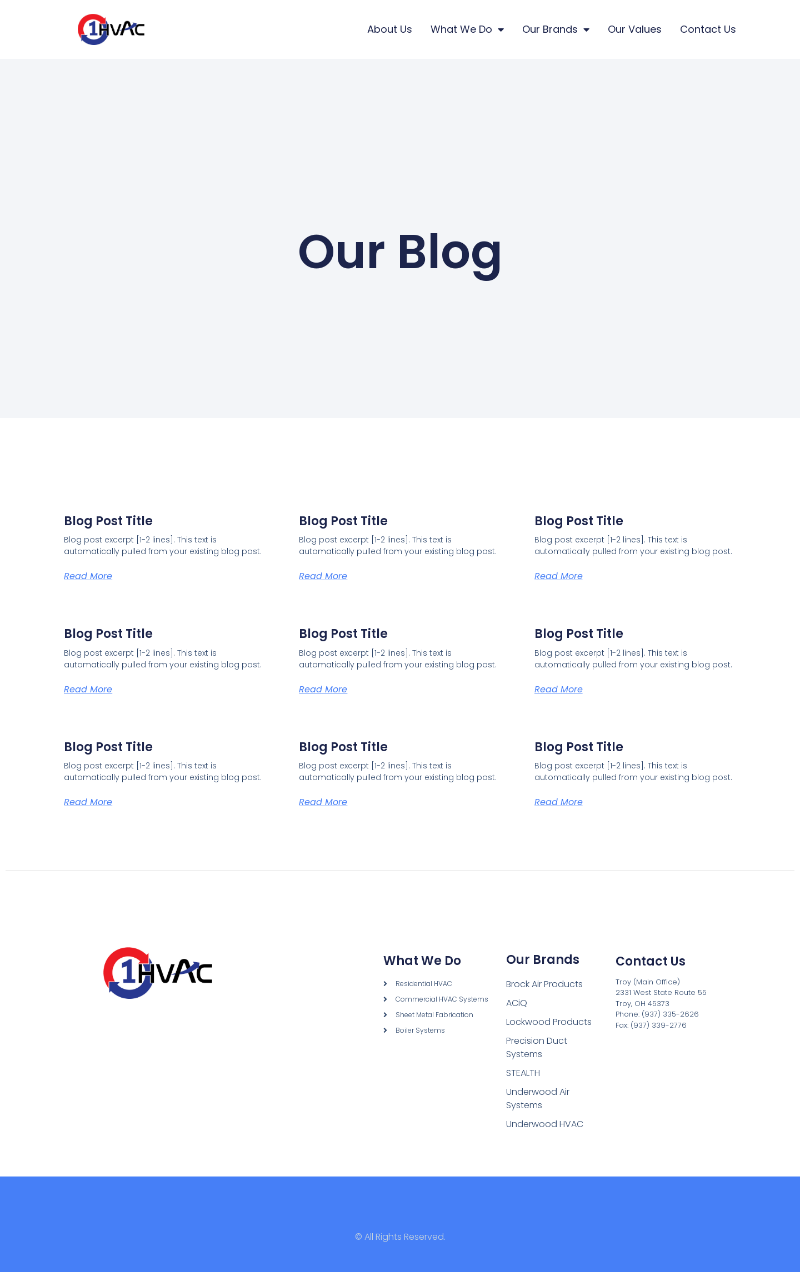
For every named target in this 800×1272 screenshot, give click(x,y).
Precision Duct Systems (536, 1047)
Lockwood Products (549, 1021)
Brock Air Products (544, 984)
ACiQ (516, 1003)
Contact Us (708, 29)
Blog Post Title (108, 521)
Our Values (635, 29)
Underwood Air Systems (537, 1098)
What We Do (467, 29)
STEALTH (523, 1073)
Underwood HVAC (544, 1124)
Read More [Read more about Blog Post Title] (88, 576)
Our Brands (555, 29)
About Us (389, 29)
